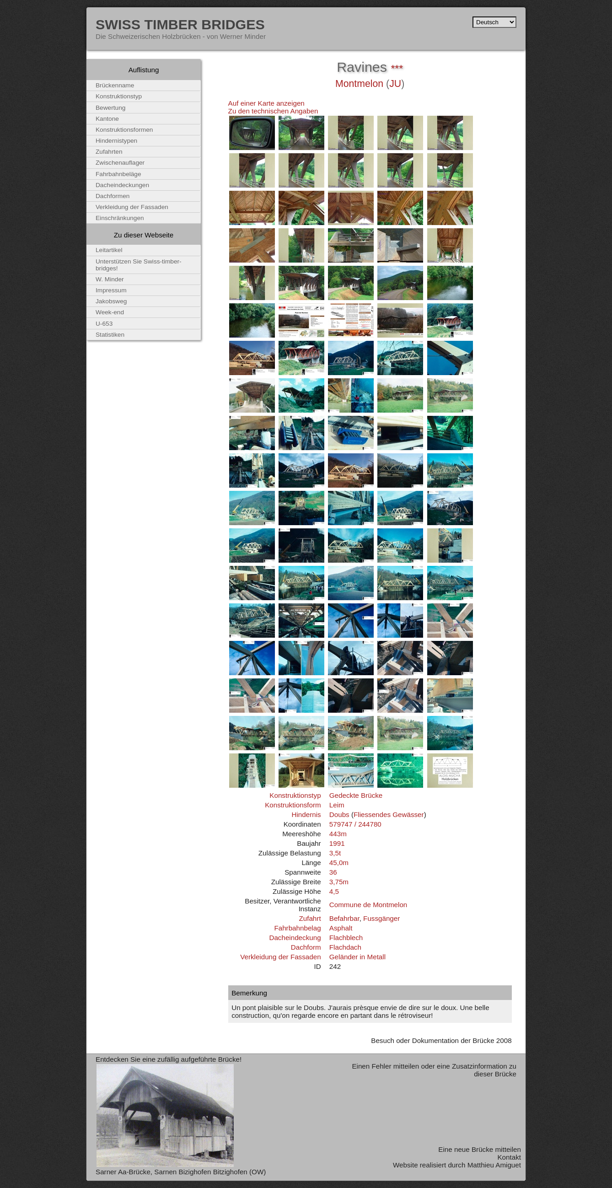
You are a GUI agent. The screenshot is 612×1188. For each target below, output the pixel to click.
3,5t (335, 853)
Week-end (110, 312)
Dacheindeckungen (122, 185)
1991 (337, 843)
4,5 (334, 891)
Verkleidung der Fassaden (280, 957)
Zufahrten (109, 151)
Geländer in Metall (357, 957)
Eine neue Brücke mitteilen (479, 1149)
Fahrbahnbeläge (118, 174)
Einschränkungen (120, 218)
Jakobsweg (111, 301)
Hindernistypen (116, 140)
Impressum (111, 290)
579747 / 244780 (355, 824)
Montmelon (359, 83)
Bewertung (110, 107)
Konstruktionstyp (295, 795)
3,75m (339, 882)
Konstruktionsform (293, 805)
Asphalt (341, 928)
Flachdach (345, 947)
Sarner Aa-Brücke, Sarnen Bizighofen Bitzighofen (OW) (181, 1172)
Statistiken (110, 334)
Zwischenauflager (120, 162)
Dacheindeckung (295, 937)
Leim (336, 805)
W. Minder (110, 279)
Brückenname (115, 85)
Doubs (339, 814)
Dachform (306, 947)
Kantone (107, 118)
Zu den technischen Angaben (273, 111)
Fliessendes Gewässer (389, 814)
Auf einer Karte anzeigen (266, 103)
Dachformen (112, 196)
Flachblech (346, 937)
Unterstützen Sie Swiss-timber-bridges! (139, 265)
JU (395, 83)
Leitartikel (109, 250)
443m (338, 834)
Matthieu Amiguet (494, 1165)
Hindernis (306, 814)
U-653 (104, 323)
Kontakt (509, 1157)
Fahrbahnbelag (297, 928)
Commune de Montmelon (368, 904)
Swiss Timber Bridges (180, 24)
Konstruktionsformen (124, 129)
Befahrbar (344, 918)
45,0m (339, 862)
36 (333, 872)
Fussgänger (381, 918)
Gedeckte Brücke (356, 795)
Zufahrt (310, 918)
